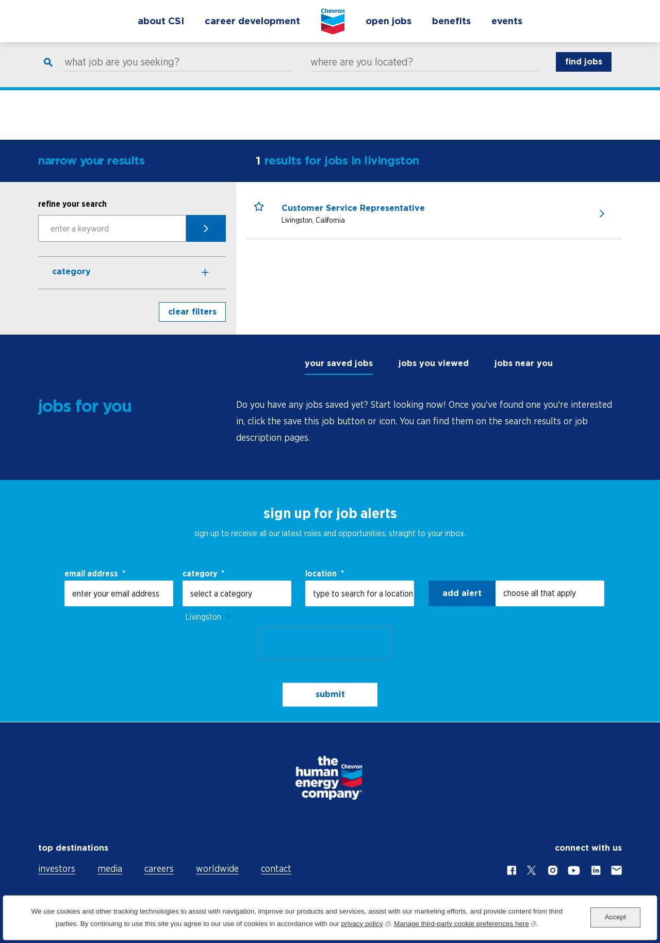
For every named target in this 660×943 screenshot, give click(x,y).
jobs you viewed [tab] (434, 363)
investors (56, 868)
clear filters (192, 311)
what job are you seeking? (121, 73)
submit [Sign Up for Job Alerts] (330, 694)
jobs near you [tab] (523, 363)
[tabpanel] (429, 421)
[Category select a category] (237, 593)
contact (276, 868)
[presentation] (326, 642)
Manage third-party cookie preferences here (465, 923)
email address (94, 573)
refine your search (72, 203)
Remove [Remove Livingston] (229, 616)
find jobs (583, 72)
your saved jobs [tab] (339, 363)
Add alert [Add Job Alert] (462, 593)
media (109, 868)
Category (71, 271)
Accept (615, 917)
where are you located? (361, 73)
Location (324, 573)
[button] (264, 216)
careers (159, 868)
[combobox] (359, 593)
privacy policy (365, 923)
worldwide (217, 868)
